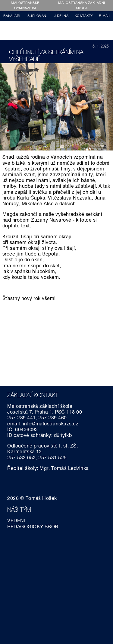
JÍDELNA (61, 16)
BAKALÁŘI (11, 16)
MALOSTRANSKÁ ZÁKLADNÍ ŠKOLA (81, 6)
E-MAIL (105, 16)
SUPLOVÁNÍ (37, 16)
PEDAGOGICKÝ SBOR (32, 527)
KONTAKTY (84, 16)
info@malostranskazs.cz (51, 424)
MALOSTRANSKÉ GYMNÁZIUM (25, 6)
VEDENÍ (16, 521)
